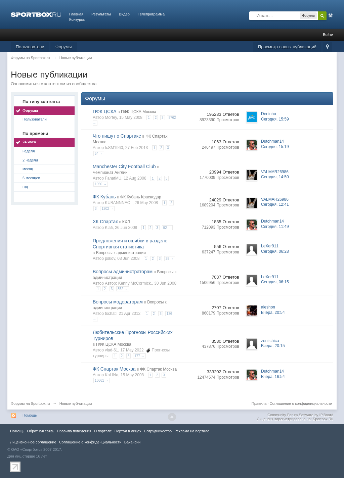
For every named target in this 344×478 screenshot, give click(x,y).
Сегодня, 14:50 (275, 177)
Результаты (101, 14)
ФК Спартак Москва (114, 369)
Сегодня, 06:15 (275, 282)
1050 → (100, 184)
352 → (122, 289)
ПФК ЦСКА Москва (138, 111)
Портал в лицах (128, 431)
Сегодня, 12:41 (275, 204)
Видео (124, 14)
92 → (167, 228)
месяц (28, 169)
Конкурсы (77, 19)
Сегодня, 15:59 (275, 119)
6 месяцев (31, 178)
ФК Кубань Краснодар (140, 197)
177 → (139, 356)
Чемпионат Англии (110, 172)
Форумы (63, 46)
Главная (76, 14)
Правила (259, 403)
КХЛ (126, 222)
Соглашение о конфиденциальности (301, 403)
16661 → (102, 380)
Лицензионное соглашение (33, 442)
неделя (29, 151)
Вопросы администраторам (123, 271)
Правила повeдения (74, 431)
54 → (99, 153)
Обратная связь (40, 431)
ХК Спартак (105, 221)
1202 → (107, 208)
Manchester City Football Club (124, 166)
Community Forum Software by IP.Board (300, 415)
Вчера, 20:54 (273, 312)
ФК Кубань (104, 196)
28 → (170, 258)
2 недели (30, 160)
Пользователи (30, 46)
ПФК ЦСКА (105, 111)
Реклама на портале (191, 431)
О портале (103, 431)
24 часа (29, 142)
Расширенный (330, 15)
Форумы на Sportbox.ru (30, 403)
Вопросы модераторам (118, 301)
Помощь (30, 415)
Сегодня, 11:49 (275, 226)
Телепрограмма (151, 14)
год (25, 187)
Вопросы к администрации (121, 252)
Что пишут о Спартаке (117, 136)
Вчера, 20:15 (273, 345)
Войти (328, 35)
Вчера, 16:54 (273, 376)
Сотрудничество (158, 431)
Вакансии (132, 442)
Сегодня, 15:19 (275, 146)
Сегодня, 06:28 (275, 251)
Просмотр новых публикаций (287, 46)
